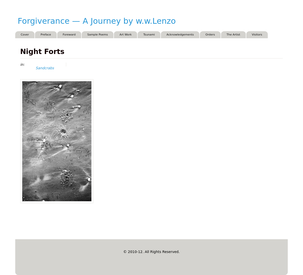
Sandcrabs (45, 68)
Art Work (126, 34)
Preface (46, 34)
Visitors (257, 34)
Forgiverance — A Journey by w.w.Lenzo (97, 21)
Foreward (69, 34)
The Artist (233, 34)
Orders (210, 34)
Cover (25, 34)
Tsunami (149, 34)
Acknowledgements (180, 34)
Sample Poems (97, 34)
